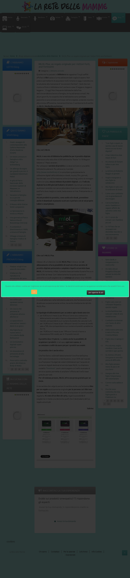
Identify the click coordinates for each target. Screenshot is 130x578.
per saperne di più (95, 293)
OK (34, 292)
